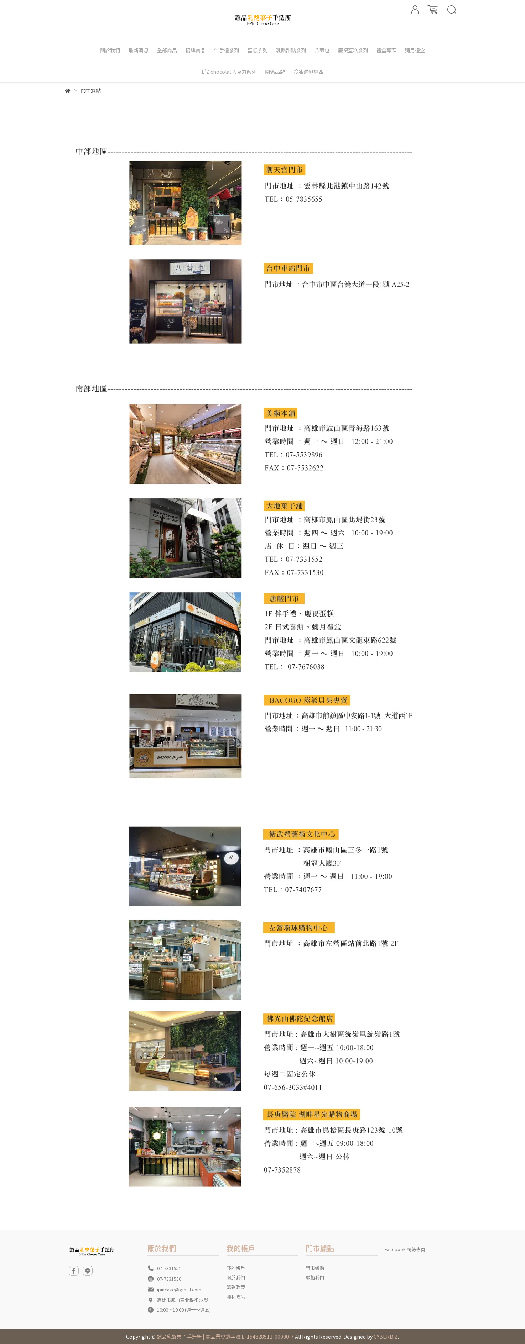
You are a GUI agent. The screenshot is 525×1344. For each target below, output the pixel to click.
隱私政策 (236, 1296)
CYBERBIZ (386, 1336)
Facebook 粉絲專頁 (405, 1249)
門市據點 (315, 1268)
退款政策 (236, 1287)
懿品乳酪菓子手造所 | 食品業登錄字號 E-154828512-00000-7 (225, 1336)
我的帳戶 (236, 1268)
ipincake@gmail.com (179, 1289)
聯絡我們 (315, 1277)
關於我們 (236, 1277)
